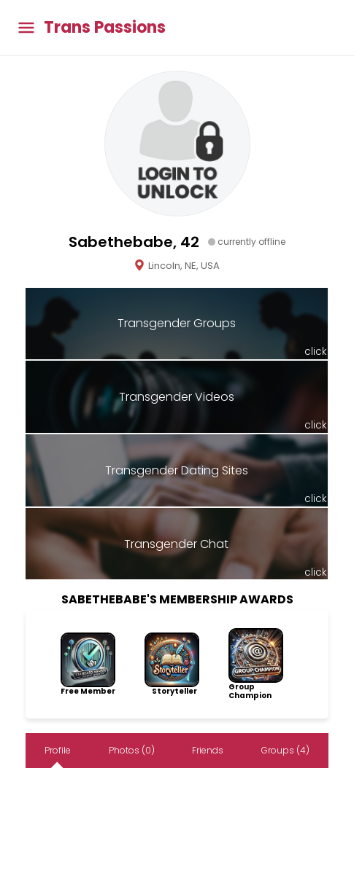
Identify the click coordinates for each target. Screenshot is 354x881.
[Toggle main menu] (26, 28)
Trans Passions (105, 27)
